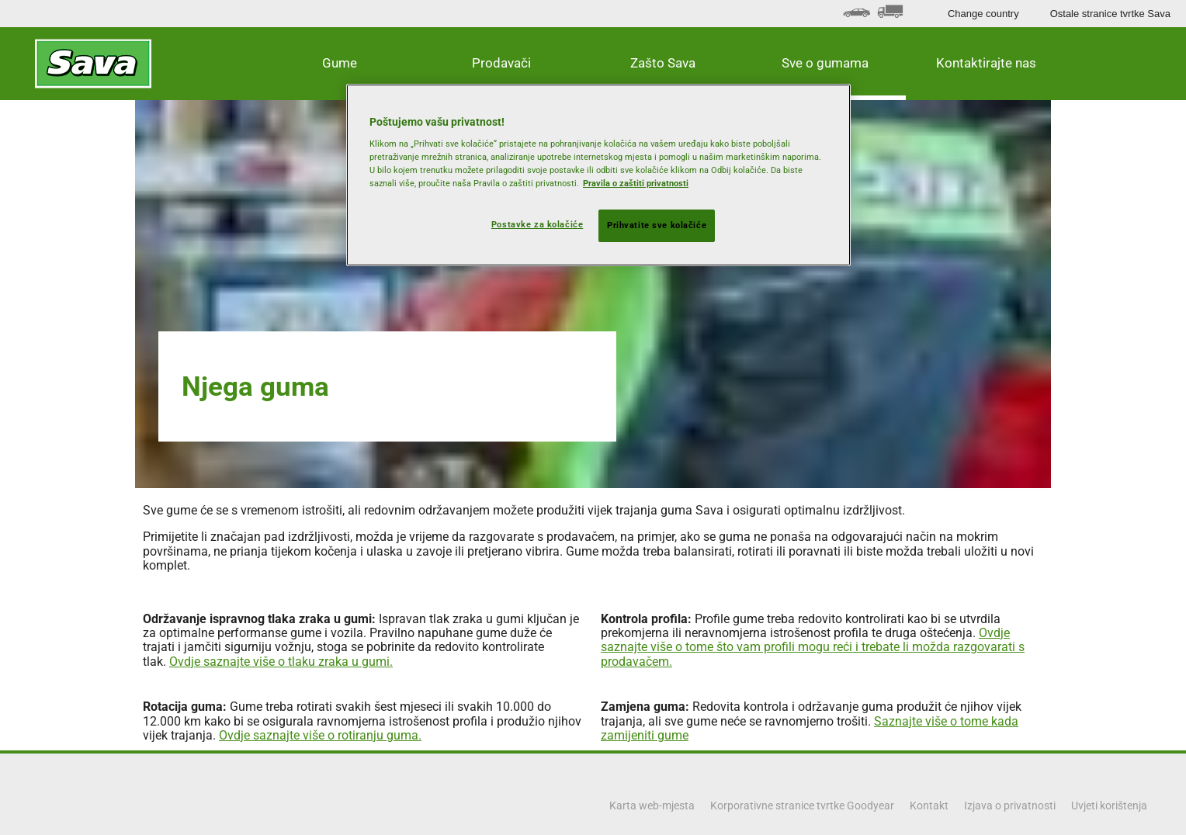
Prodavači (501, 63)
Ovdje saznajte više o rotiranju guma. (320, 735)
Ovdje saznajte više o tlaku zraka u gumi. (281, 661)
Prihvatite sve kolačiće (656, 225)
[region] (598, 175)
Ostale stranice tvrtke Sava (1110, 13)
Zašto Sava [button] (662, 63)
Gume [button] (339, 63)
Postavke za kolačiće (537, 224)
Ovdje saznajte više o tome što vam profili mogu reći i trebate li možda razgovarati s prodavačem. (813, 647)
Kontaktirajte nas (986, 63)
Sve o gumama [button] (825, 63)
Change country (983, 13)
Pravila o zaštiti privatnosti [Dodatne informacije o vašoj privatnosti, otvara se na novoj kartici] (635, 183)
